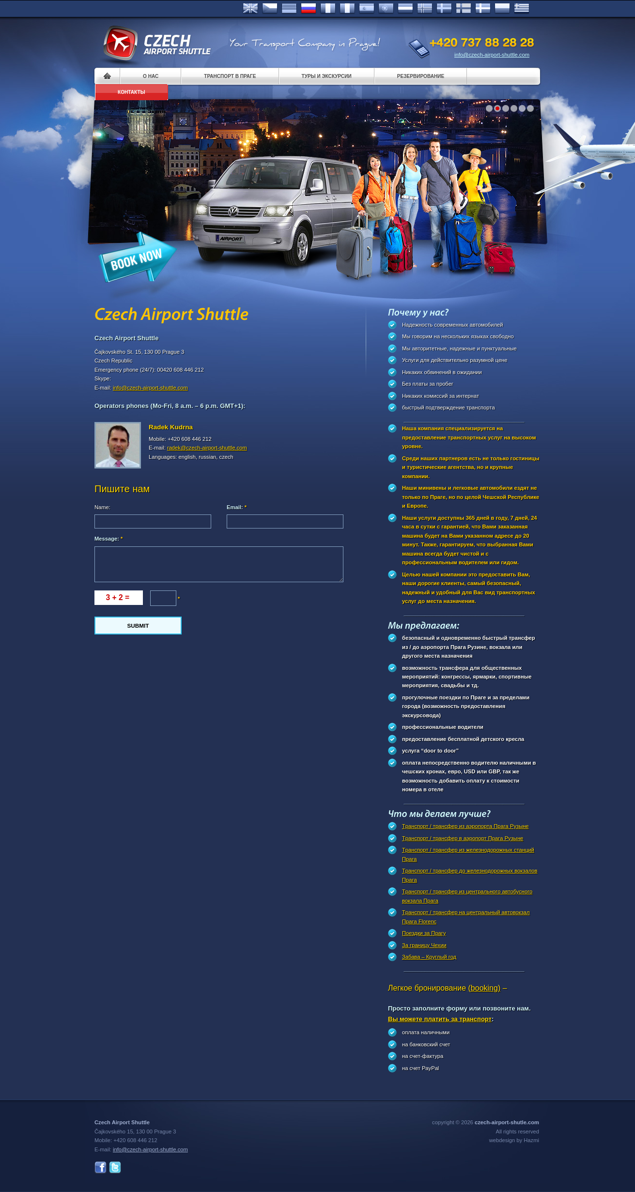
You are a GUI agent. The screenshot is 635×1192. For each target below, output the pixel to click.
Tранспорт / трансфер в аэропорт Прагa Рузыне (462, 838)
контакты (131, 92)
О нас (150, 76)
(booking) (484, 988)
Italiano (347, 8)
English (250, 8)
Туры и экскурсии (327, 76)
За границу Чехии (424, 945)
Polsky (502, 8)
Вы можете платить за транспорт (440, 1019)
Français (328, 8)
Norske (425, 8)
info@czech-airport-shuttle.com (491, 55)
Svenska (444, 8)
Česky (270, 8)
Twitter (115, 1168)
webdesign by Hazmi (514, 1140)
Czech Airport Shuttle (156, 43)
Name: (102, 507)
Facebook (100, 1168)
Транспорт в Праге (230, 76)
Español (366, 8)
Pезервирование (420, 76)
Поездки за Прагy (424, 933)
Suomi (463, 8)
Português (386, 8)
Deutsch (289, 8)
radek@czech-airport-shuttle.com (207, 448)
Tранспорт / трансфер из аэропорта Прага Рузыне (465, 826)
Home (107, 76)
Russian (308, 8)
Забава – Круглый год (429, 957)
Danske (483, 8)
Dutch (405, 8)
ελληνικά (521, 8)
